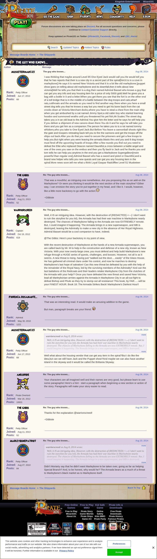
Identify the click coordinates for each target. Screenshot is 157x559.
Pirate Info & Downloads (116, 506)
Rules (108, 47)
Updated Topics (71, 47)
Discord (91, 26)
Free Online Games (71, 506)
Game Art (86, 519)
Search (54, 47)
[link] (80, 529)
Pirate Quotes (116, 521)
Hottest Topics (92, 47)
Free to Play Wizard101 (71, 512)
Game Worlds (87, 514)
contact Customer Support (94, 30)
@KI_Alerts (131, 36)
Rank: (10, 92)
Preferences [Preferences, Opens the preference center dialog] (119, 546)
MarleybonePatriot (23, 441)
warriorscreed (23, 210)
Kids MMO (100, 516)
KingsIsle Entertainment (127, 1)
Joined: (11, 95)
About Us (71, 516)
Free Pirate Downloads (115, 512)
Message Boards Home (23, 54)
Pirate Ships (87, 516)
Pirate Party (100, 519)
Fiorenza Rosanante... (23, 297)
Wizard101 (148, 1)
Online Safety (100, 512)
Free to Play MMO (87, 506)
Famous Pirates (116, 519)
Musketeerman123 (23, 72)
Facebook (105, 36)
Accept (119, 554)
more (143, 335)
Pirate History (116, 516)
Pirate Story (87, 511)
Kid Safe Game (100, 506)
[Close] (153, 549)
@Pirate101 (93, 36)
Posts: (10, 99)
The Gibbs (23, 175)
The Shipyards (47, 54)
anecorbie (23, 375)
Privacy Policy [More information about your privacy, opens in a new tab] (66, 553)
